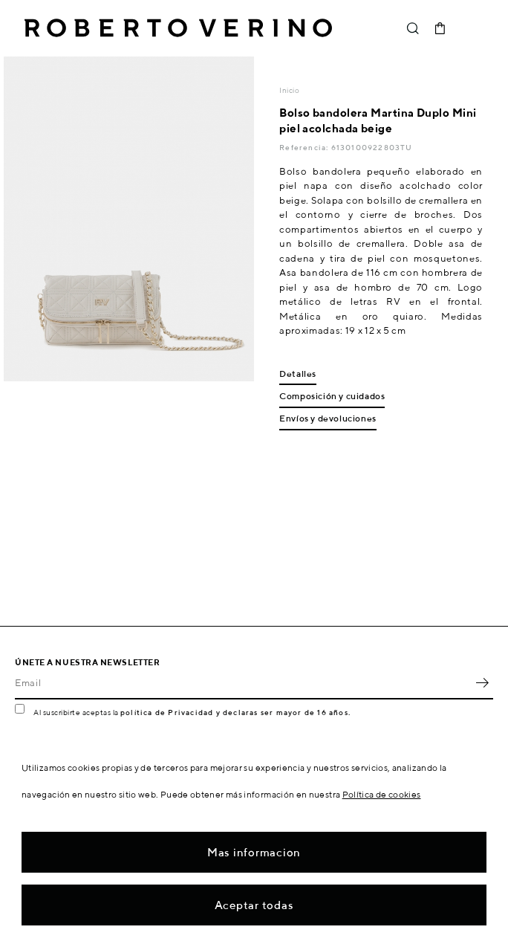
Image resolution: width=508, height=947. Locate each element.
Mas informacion (254, 852)
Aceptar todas (254, 905)
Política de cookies (381, 794)
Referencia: (304, 147)
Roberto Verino (178, 28)
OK (482, 683)
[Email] (243, 683)
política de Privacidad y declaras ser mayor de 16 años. (235, 712)
